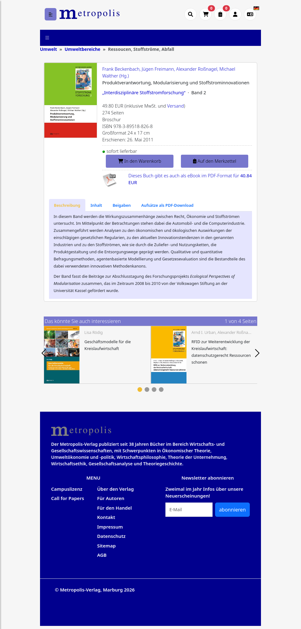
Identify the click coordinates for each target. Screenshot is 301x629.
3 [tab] (154, 389)
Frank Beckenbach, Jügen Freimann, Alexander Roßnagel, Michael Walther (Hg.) (168, 72)
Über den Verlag (115, 489)
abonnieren (232, 509)
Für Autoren (110, 498)
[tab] (67, 205)
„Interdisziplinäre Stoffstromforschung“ (143, 92)
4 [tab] (161, 389)
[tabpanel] (97, 355)
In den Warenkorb (139, 161)
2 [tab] (147, 389)
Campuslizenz (66, 489)
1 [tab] (139, 389)
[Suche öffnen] (190, 14)
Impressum (110, 527)
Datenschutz (111, 536)
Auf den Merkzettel (214, 161)
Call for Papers (67, 498)
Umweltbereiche (82, 49)
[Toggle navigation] (47, 38)
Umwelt (48, 49)
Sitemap (106, 546)
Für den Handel (114, 508)
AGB (102, 555)
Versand (175, 106)
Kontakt (106, 517)
